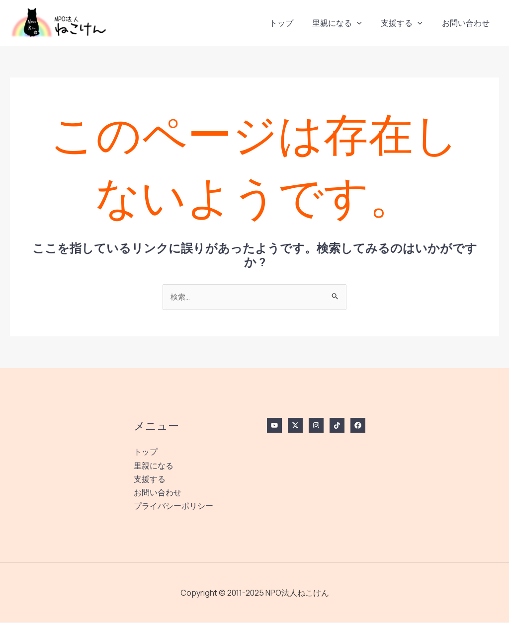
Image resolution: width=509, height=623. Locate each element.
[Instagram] (316, 425)
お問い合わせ (467, 22)
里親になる (345, 22)
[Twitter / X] (295, 425)
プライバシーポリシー (173, 506)
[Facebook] (357, 425)
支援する (406, 22)
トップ (293, 22)
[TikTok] (337, 425)
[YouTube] (274, 425)
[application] (365, 22)
